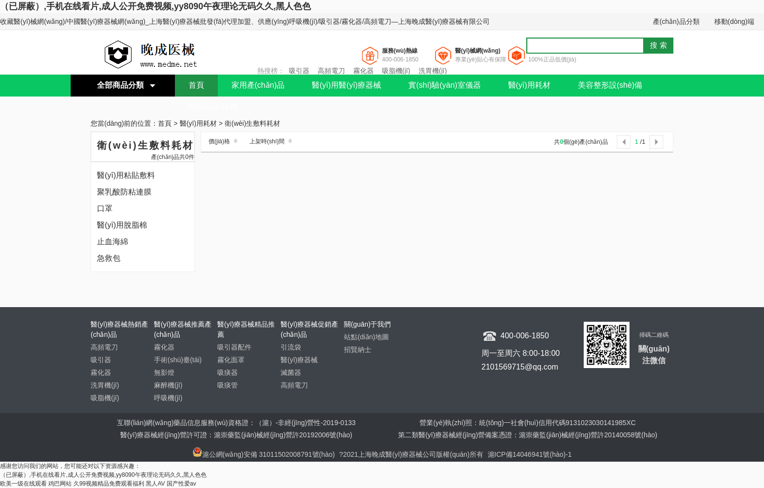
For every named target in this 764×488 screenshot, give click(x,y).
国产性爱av (181, 483)
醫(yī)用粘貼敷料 (126, 175)
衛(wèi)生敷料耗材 (252, 124)
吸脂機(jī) (396, 71)
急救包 (108, 258)
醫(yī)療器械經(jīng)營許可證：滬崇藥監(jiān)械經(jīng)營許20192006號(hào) (236, 435)
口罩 (105, 208)
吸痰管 (227, 385)
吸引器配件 (234, 347)
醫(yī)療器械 (299, 360)
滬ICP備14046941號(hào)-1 (530, 454)
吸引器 (299, 71)
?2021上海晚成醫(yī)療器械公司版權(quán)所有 (412, 454)
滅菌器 (291, 372)
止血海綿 (112, 241)
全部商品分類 (120, 85)
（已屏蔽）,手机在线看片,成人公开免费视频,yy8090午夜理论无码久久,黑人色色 (155, 6)
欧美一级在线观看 (23, 483)
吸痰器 (227, 372)
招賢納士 (357, 349)
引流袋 (291, 347)
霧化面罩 (231, 360)
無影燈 (164, 372)
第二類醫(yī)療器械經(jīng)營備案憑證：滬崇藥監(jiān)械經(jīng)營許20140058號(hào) (527, 435)
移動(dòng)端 (734, 21)
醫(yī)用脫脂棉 (122, 225)
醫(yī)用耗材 (529, 85)
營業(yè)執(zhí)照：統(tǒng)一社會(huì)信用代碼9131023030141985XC (528, 423)
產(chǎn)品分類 (676, 21)
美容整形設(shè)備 (610, 85)
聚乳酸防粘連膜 (124, 192)
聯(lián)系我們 (213, 107)
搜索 (659, 45)
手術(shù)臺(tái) (178, 360)
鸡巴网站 (60, 483)
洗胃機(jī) (433, 71)
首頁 (196, 85)
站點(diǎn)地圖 (366, 337)
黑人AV (155, 483)
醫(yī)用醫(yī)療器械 (346, 85)
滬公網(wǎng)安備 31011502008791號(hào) (263, 454)
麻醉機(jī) (168, 385)
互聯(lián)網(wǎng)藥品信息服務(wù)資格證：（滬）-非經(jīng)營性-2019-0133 (236, 423)
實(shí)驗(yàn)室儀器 (444, 85)
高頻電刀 (331, 71)
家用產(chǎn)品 (258, 85)
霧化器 (363, 71)
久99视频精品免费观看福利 (109, 483)
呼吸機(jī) (168, 398)
